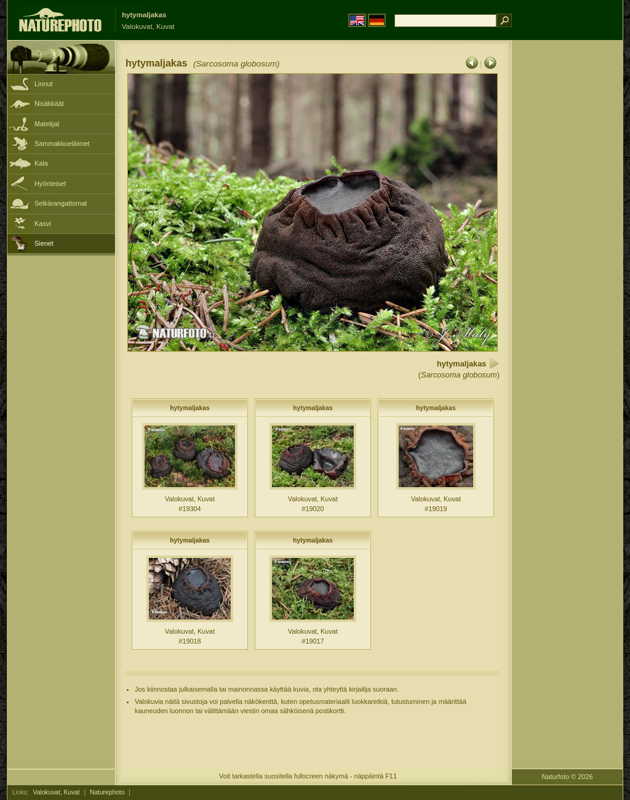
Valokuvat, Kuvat (56, 792)
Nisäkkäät (49, 103)
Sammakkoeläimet (61, 143)
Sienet (44, 243)
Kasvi (42, 223)
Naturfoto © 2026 (567, 776)
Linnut (43, 83)
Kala (41, 163)
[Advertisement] (567, 237)
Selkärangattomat (60, 203)
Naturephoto (107, 792)
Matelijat (47, 123)
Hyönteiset (50, 183)
